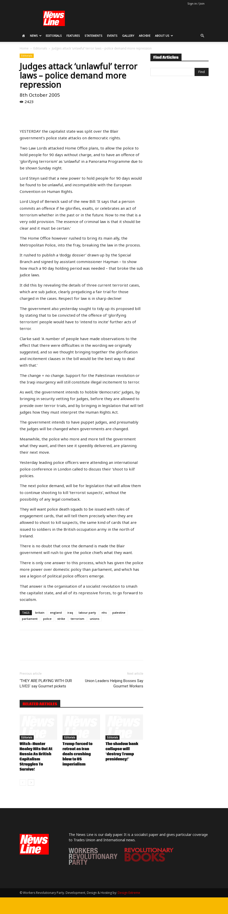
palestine (118, 612)
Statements (93, 36)
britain (39, 612)
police (47, 619)
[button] (202, 35)
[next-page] (31, 782)
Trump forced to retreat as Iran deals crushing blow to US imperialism (77, 754)
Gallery (128, 36)
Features (73, 36)
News (36, 36)
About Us (164, 36)
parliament (30, 619)
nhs (104, 612)
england (56, 612)
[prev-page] (23, 782)
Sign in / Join (196, 3)
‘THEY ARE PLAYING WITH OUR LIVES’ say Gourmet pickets (46, 683)
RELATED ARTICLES (40, 704)
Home (24, 48)
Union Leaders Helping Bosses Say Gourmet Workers (114, 683)
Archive (144, 36)
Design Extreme (129, 893)
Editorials (54, 36)
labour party (87, 612)
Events (112, 36)
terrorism (77, 619)
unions (94, 619)
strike (61, 619)
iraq (70, 612)
